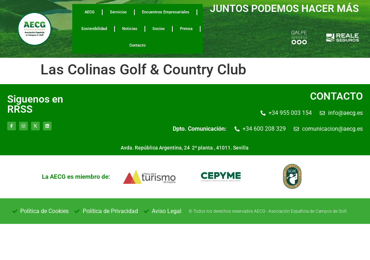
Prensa (186, 28)
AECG (90, 12)
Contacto (137, 45)
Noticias (129, 28)
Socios (158, 28)
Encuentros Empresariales (165, 12)
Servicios (118, 12)
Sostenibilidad (94, 28)
